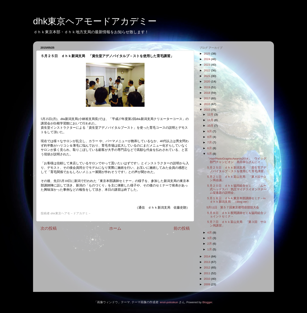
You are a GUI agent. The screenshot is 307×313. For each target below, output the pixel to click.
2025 (207, 53)
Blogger (207, 302)
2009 (207, 284)
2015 (207, 109)
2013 (207, 262)
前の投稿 (182, 228)
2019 (207, 87)
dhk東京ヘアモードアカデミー (95, 21)
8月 (210, 136)
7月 (210, 142)
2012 (207, 267)
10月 (210, 125)
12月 (210, 114)
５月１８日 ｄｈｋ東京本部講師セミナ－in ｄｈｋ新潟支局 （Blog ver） (236, 200)
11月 (210, 120)
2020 (207, 81)
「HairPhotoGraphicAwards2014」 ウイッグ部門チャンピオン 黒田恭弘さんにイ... (236, 160)
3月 (210, 238)
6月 (210, 148)
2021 (207, 76)
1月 (210, 249)
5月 (210, 153)
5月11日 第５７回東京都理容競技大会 (233, 207)
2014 (207, 256)
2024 (207, 59)
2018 (207, 92)
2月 (210, 243)
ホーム (115, 228)
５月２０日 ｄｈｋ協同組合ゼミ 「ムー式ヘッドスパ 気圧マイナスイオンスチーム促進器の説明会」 (236, 189)
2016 (207, 104)
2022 (207, 70)
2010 (207, 278)
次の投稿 (49, 228)
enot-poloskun (169, 302)
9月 (210, 131)
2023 (207, 64)
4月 (210, 232)
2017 (207, 98)
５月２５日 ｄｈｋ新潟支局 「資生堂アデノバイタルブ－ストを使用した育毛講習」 (236, 169)
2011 (207, 273)
